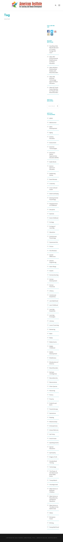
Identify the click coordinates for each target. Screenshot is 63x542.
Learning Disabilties (52, 310)
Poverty (51, 399)
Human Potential (52, 285)
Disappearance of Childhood (53, 204)
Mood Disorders (53, 368)
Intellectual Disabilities (52, 295)
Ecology (51, 222)
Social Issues (52, 438)
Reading (51, 417)
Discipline (52, 209)
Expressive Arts (53, 242)
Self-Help (52, 434)
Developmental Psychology (53, 198)
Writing (51, 523)
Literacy (51, 321)
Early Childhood (53, 218)
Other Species (53, 386)
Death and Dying (54, 193)
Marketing (52, 329)
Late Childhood (53, 305)
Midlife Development (53, 352)
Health (51, 271)
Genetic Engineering (52, 261)
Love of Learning (54, 325)
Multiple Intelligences (53, 373)
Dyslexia (51, 214)
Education (52, 232)
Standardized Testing (53, 462)
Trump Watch (53, 480)
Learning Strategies (52, 316)
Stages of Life (53, 457)
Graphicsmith (52, 538)
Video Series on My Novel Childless (53, 490)
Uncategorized (53, 484)
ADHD (51, 118)
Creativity (52, 183)
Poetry (51, 395)
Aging (51, 132)
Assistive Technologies (53, 147)
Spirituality (52, 453)
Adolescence (52, 122)
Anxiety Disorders (52, 137)
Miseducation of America (53, 363)
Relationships (53, 421)
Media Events (53, 342)
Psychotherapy (53, 409)
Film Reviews (53, 250)
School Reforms (53, 430)
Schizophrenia (53, 426)
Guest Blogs (52, 266)
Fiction (51, 246)
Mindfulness (52, 358)
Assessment (52, 142)
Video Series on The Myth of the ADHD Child (53, 507)
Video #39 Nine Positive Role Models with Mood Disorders (53, 70)
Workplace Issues (52, 518)
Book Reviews (53, 179)
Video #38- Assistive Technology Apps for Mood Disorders (53, 80)
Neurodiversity (53, 378)
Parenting (52, 390)
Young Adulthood (54, 527)
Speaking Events (54, 442)
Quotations (52, 413)
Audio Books (52, 162)
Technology (52, 467)
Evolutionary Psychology (53, 237)
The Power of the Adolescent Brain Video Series (53, 473)
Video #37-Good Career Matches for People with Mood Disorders (53, 90)
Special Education (52, 447)
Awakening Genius (52, 174)
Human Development (53, 280)
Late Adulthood (53, 301)
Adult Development (53, 127)
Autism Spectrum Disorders (52, 167)
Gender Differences (52, 255)
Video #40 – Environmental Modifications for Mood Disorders (53, 60)
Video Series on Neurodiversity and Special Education (53, 498)
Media (51, 338)
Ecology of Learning (52, 227)
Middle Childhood (52, 347)
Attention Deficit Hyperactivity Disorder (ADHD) (54, 155)
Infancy (51, 291)
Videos (51, 513)
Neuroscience (53, 382)
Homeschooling (53, 275)
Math (50, 333)
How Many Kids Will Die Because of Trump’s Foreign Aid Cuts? (53, 49)
